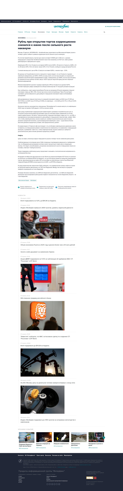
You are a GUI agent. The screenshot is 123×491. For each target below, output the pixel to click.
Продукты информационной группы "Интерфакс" (42, 471)
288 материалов (93, 447)
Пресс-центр (40, 455)
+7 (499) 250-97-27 (72, 467)
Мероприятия (74, 21)
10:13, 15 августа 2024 (31, 38)
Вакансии (48, 455)
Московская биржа (24, 180)
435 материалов (58, 446)
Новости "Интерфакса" (51, 476)
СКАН (47, 478)
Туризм (50, 21)
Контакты (21, 455)
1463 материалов (23, 448)
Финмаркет (44, 21)
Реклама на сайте (57, 455)
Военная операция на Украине (43, 444)
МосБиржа (33, 180)
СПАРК (20, 476)
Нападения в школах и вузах (96, 444)
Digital (67, 32)
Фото (85, 32)
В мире (34, 32)
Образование (66, 21)
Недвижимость (57, 21)
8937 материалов (41, 447)
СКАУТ (20, 479)
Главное (20, 32)
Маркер (20, 480)
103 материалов (75, 447)
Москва (61, 32)
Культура (54, 32)
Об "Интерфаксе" (16, 21)
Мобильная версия (6, 21)
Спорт (48, 32)
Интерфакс (61, 26)
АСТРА (20, 482)
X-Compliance (22, 478)
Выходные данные (90, 483)
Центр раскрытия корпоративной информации (57, 480)
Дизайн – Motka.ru (90, 484)
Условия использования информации (94, 481)
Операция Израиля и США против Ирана (25, 445)
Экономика (41, 32)
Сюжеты (80, 32)
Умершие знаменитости (61, 444)
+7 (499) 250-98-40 (61, 467)
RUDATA (48, 479)
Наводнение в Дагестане (75, 444)
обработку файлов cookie (85, 464)
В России (27, 32)
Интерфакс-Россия (35, 21)
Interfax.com (26, 21)
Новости (73, 32)
